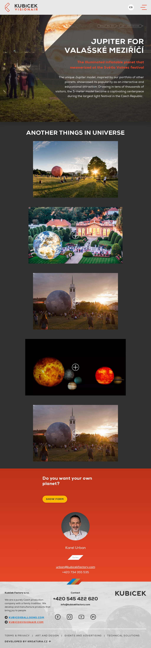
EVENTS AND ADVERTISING (83, 635)
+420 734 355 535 (75, 572)
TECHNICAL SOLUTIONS (123, 635)
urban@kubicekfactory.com (75, 567)
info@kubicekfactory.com (75, 604)
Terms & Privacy (17, 635)
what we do (107, 26)
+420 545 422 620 (75, 599)
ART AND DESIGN (130, 26)
